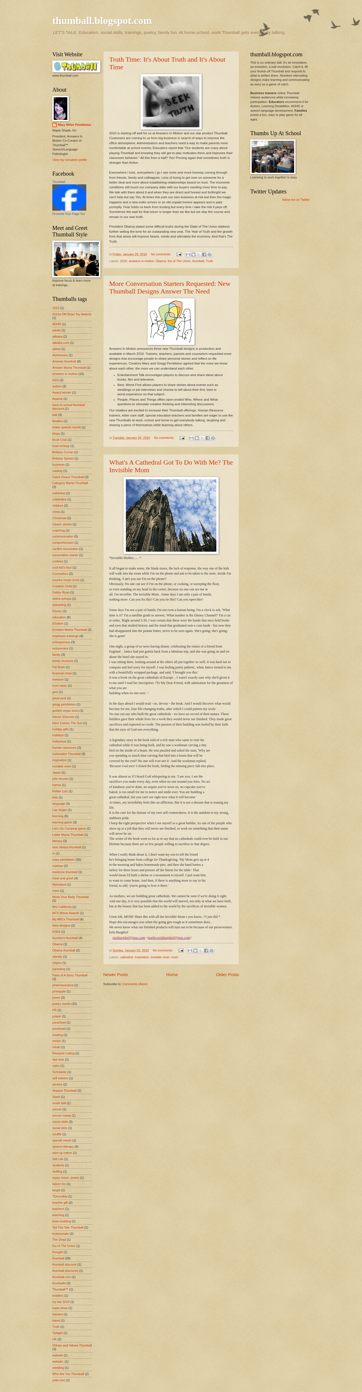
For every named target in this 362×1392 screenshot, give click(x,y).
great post (59, 698)
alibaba (57, 336)
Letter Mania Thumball (67, 834)
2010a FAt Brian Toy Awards (71, 314)
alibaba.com (60, 342)
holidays (58, 735)
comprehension (63, 542)
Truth (209, 261)
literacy (57, 841)
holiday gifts (60, 729)
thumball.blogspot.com (102, 20)
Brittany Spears (63, 458)
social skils (59, 1128)
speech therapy (63, 1146)
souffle (56, 1134)
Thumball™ (60, 1289)
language (58, 803)
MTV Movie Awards (65, 913)
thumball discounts (65, 1270)
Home (172, 974)
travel (56, 1320)
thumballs (59, 1283)
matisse (57, 865)
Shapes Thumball (64, 1090)
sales (56, 1065)
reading (57, 1035)
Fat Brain (58, 667)
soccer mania (61, 1115)
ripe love (58, 1059)
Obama (161, 261)
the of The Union (179, 261)
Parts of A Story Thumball (69, 975)
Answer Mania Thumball (69, 367)
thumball (198, 261)
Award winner (61, 392)
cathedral (126, 957)
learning (57, 816)
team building (61, 1221)
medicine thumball (64, 872)
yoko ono (58, 1380)
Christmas (59, 518)
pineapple (59, 991)
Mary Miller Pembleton (74, 124)
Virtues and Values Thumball (72, 1345)
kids (55, 797)
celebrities (59, 499)
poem (56, 997)
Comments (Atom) (135, 984)
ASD (55, 380)
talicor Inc (59, 1184)
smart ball (59, 1103)
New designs (61, 925)
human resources (64, 747)
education (59, 617)
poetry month (61, 1003)
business (58, 464)
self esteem (60, 1078)
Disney (57, 611)
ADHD (56, 324)
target (56, 1190)
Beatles (57, 421)
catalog (57, 470)
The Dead (59, 1239)
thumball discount (64, 1264)
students (58, 1165)
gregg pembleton (64, 704)
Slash (56, 1097)
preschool (59, 1022)
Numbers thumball (65, 938)
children (57, 505)
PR (54, 1010)
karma (56, 785)
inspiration (142, 957)
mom (174, 957)
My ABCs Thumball (65, 919)
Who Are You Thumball (68, 1374)
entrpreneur (60, 648)
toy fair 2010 (61, 1301)
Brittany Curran (62, 452)
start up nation (62, 1152)
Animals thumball (64, 361)
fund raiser (59, 685)
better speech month (66, 427)
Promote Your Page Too (68, 213)
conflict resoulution (65, 549)
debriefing (59, 605)
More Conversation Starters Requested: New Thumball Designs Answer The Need (169, 287)
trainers (57, 1314)
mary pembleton (63, 859)
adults (56, 330)
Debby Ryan (61, 592)
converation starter (65, 555)
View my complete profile (69, 159)
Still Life (57, 1159)
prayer (56, 1016)
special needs (61, 1140)
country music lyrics (65, 580)
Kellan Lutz (60, 791)
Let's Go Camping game (69, 828)
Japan (56, 772)
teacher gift (60, 1202)
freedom (58, 679)
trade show (60, 1308)
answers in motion (141, 261)
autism (57, 386)
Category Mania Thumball (70, 483)
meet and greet (62, 878)
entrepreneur (61, 642)
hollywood (59, 741)
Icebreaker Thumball (66, 754)
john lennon (60, 778)
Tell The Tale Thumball (67, 1227)
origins (57, 962)
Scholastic (59, 1072)
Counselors (60, 573)
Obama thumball (63, 950)
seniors (57, 1084)
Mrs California (62, 906)
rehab (56, 1047)
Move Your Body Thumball (70, 897)
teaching (58, 1215)
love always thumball (66, 847)
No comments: (161, 254)
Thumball (58, 182)
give (55, 692)
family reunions (62, 660)
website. (58, 1361)
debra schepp (61, 598)
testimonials (60, 1233)
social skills (60, 1121)
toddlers (57, 1295)
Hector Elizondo (63, 716)
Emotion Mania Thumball (69, 629)
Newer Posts (115, 974)
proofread (59, 1028)
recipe (56, 1041)
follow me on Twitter (296, 199)
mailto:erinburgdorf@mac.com (169, 938)
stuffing (57, 1171)
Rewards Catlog (63, 1053)
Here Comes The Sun (67, 723)
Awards (57, 398)
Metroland (59, 884)
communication (62, 536)
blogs (56, 433)
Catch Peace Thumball (68, 477)
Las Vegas (59, 810)
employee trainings (65, 636)
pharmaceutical (63, 985)
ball (54, 414)
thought (57, 1252)
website (57, 1355)
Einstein (57, 623)
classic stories (62, 524)
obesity (57, 956)
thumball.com (61, 1277)
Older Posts (227, 974)
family (56, 654)
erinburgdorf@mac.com (129, 938)
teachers (58, 1208)
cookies (57, 561)
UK (54, 1339)
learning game (62, 822)
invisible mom (160, 957)
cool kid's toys (62, 567)
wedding (58, 1367)
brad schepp (61, 446)
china (56, 511)
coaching (58, 530)
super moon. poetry (65, 1177)
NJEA (56, 931)
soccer (57, 1109)
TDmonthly (59, 1196)
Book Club (59, 439)
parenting (58, 969)
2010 (123, 261)
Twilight (57, 1333)
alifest (56, 349)
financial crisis (62, 673)
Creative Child (62, 586)
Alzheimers (60, 355)
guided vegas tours (65, 710)
